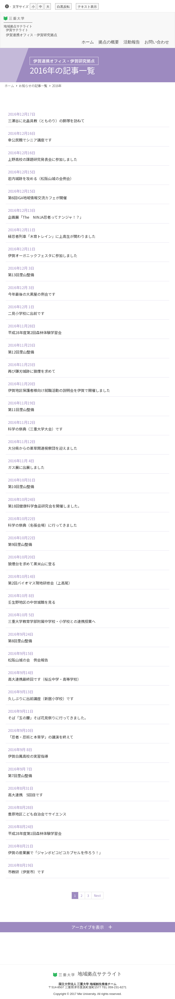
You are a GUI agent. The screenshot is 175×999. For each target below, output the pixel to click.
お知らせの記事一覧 (33, 85)
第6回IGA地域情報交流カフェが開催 (37, 197)
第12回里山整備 (21, 352)
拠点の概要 (108, 42)
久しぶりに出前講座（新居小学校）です (41, 698)
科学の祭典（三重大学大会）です (35, 429)
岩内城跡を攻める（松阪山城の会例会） (41, 178)
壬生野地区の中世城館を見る (31, 602)
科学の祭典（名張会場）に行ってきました (42, 525)
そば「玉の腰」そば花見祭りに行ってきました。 (48, 717)
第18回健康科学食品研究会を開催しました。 (44, 506)
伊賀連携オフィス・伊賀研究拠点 (31, 34)
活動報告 (132, 42)
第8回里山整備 (20, 640)
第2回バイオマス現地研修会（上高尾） (40, 583)
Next (97, 895)
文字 (20, 6)
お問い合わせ (156, 42)
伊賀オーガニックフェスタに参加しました (42, 255)
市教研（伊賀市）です (26, 871)
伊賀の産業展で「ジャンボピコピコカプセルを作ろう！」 (55, 852)
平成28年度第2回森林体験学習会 (35, 332)
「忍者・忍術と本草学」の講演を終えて (40, 737)
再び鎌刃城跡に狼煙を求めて (31, 371)
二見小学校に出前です (26, 313)
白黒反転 (63, 6)
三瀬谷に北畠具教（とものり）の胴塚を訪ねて (46, 120)
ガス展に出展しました (26, 467)
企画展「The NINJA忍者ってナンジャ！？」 (45, 217)
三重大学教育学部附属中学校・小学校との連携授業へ (51, 621)
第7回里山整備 (20, 775)
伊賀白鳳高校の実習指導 (28, 756)
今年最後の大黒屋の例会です (31, 294)
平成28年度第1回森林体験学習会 (35, 833)
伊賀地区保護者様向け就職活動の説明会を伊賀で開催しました (59, 390)
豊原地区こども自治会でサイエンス (37, 814)
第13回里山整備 (21, 274)
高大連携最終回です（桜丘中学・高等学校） (44, 679)
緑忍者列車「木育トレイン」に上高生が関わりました (51, 236)
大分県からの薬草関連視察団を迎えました (42, 448)
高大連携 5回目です (25, 794)
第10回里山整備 (21, 486)
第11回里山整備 (21, 409)
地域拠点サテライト (18, 26)
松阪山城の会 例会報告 (28, 660)
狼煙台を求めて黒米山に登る (31, 563)
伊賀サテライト (17, 30)
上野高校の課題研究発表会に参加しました (42, 159)
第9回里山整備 (20, 544)
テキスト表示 (87, 6)
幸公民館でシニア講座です (30, 140)
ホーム (88, 42)
